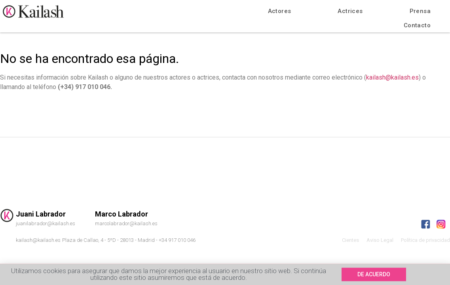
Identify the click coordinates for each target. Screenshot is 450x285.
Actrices (350, 11)
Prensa (420, 11)
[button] (374, 275)
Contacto (417, 25)
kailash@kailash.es (392, 77)
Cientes (350, 240)
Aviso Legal (379, 240)
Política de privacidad (425, 240)
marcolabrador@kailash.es (126, 223)
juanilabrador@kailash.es (45, 223)
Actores (279, 11)
